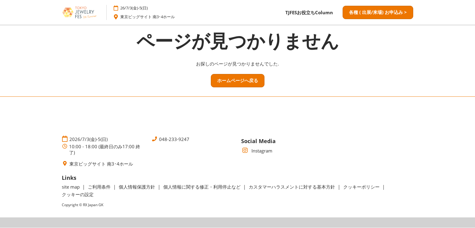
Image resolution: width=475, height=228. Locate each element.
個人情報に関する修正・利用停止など (202, 187)
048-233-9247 (174, 139)
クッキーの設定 (78, 195)
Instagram (256, 151)
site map (71, 187)
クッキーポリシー (362, 187)
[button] (378, 12)
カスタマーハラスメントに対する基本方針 (292, 187)
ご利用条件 (100, 187)
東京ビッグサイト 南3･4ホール (152, 17)
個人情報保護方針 (137, 187)
